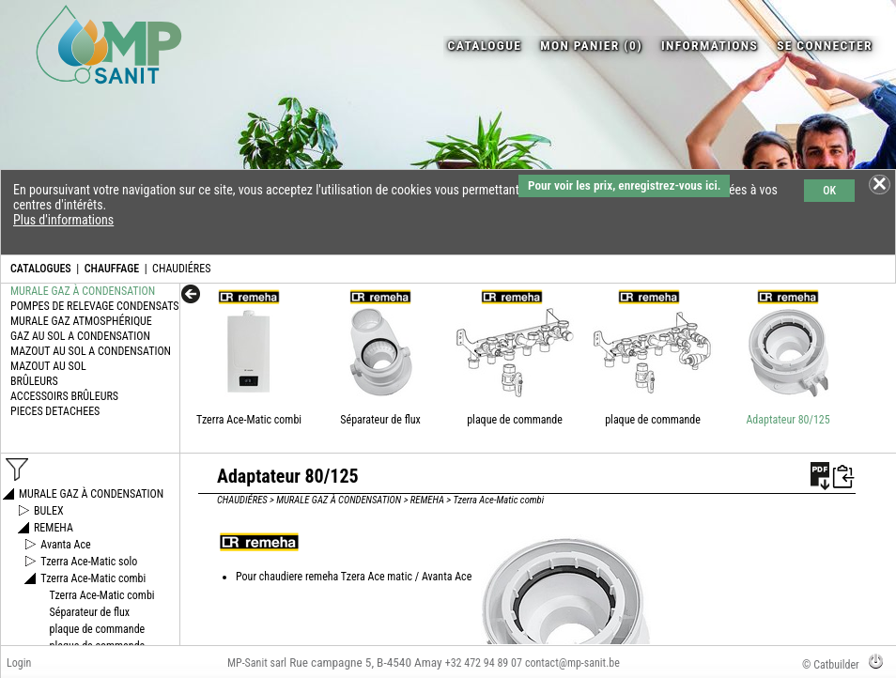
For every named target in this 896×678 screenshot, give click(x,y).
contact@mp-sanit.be (572, 663)
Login (19, 663)
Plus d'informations (63, 219)
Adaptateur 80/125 (787, 419)
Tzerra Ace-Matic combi (248, 419)
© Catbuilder (830, 664)
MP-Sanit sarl (256, 663)
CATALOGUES (40, 268)
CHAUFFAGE (112, 268)
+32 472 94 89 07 (483, 663)
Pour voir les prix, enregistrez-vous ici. (624, 185)
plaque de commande (515, 419)
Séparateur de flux (380, 419)
